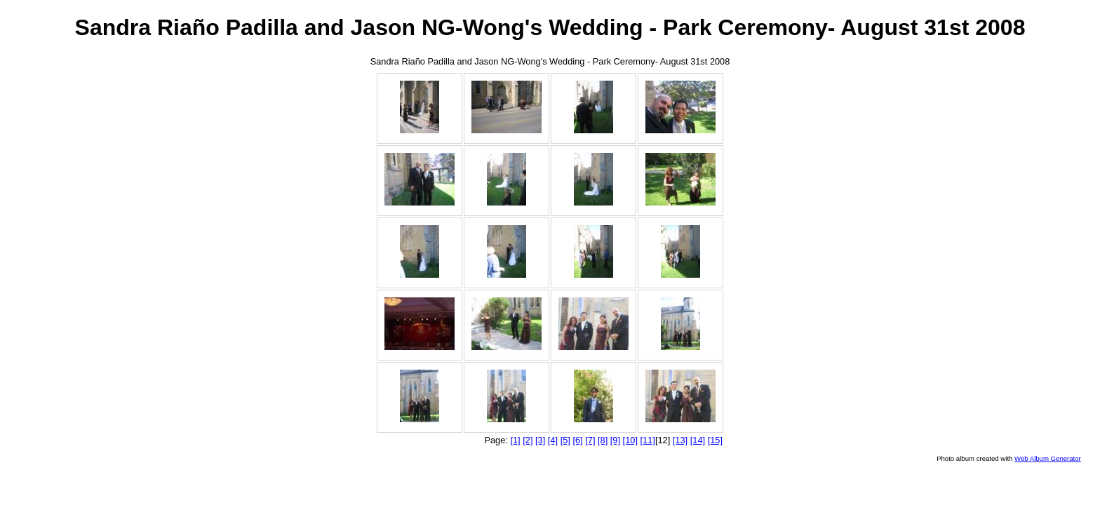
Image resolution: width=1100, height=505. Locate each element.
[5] (565, 440)
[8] (603, 440)
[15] (715, 440)
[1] (515, 440)
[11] (647, 440)
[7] (590, 440)
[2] (527, 440)
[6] (577, 440)
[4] (553, 440)
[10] (630, 440)
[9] (615, 440)
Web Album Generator (1047, 458)
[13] (680, 440)
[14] (697, 440)
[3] (540, 440)
